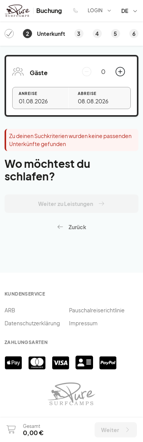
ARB (10, 310)
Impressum (83, 323)
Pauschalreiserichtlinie (97, 310)
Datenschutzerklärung (32, 323)
